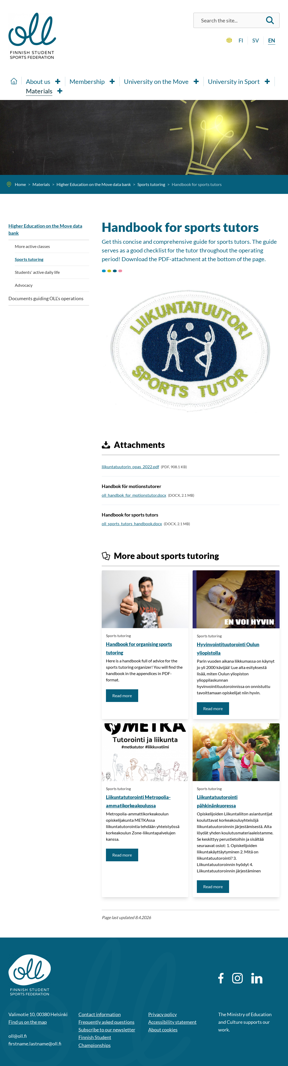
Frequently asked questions (106, 1022)
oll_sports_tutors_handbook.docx (132, 523)
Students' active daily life (37, 272)
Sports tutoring (118, 635)
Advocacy (23, 285)
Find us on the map (27, 1022)
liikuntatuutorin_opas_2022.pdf (130, 466)
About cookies (163, 1029)
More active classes (32, 246)
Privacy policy (162, 1014)
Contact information (99, 1014)
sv (255, 40)
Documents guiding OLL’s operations (45, 298)
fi (241, 40)
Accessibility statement (172, 1022)
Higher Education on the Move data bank (45, 229)
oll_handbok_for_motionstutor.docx (134, 495)
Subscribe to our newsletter (106, 1029)
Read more (125, 695)
